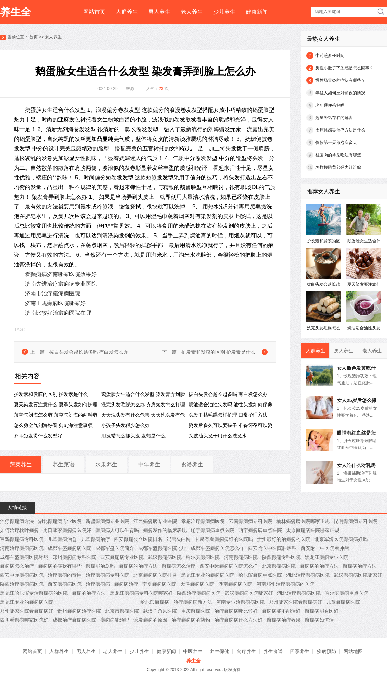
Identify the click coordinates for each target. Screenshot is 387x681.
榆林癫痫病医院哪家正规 (303, 521)
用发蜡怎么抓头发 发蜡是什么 (133, 435)
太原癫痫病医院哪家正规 (312, 530)
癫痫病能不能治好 (281, 611)
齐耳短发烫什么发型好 (38, 435)
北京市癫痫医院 (122, 611)
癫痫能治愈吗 (100, 566)
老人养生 (192, 12)
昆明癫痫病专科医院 (355, 521)
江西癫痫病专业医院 (155, 521)
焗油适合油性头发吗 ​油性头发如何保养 (230, 404)
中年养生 (149, 464)
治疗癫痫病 (98, 584)
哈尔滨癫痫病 (154, 602)
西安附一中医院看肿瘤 (325, 548)
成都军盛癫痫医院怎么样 (217, 548)
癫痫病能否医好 (322, 611)
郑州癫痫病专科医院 (74, 557)
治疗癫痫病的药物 (190, 620)
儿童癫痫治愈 (62, 539)
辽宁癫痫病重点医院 (212, 530)
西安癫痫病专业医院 (122, 557)
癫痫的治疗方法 (89, 593)
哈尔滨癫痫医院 (203, 557)
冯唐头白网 (179, 539)
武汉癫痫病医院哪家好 (358, 575)
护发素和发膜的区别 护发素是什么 (218, 352)
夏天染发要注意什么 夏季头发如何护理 (55, 404)
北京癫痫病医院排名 (155, 575)
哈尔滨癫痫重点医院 (260, 575)
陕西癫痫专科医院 (281, 557)
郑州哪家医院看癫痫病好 (295, 602)
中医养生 (192, 651)
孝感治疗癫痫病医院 (203, 521)
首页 (33, 37)
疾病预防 (326, 651)
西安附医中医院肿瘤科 (272, 548)
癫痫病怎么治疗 (17, 566)
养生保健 (219, 651)
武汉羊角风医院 (160, 611)
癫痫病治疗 (126, 584)
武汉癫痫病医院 (165, 557)
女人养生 (53, 37)
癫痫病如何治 (319, 620)
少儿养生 (224, 12)
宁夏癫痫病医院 (159, 584)
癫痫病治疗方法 (360, 566)
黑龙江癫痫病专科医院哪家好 (141, 593)
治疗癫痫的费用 (65, 575)
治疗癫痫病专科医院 (107, 575)
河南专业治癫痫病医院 (240, 602)
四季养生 (299, 651)
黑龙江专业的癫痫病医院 (207, 575)
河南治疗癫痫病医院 (22, 548)
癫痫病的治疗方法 (138, 566)
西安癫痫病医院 (65, 584)
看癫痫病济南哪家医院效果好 (61, 274)
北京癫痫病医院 (279, 566)
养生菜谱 (64, 464)
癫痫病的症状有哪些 (60, 566)
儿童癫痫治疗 (95, 539)
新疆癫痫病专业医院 (107, 521)
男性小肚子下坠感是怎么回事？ (344, 68)
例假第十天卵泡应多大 (336, 142)
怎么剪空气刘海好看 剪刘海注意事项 (53, 425)
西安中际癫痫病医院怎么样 (229, 566)
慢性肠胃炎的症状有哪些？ (340, 80)
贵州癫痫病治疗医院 (79, 611)
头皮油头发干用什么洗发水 (218, 435)
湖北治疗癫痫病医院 (308, 575)
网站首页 (94, 12)
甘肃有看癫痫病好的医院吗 (224, 539)
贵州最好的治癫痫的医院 (283, 539)
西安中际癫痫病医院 (22, 575)
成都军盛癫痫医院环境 (24, 557)
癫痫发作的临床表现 (165, 530)
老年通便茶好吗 (329, 105)
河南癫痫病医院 (241, 557)
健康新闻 (257, 12)
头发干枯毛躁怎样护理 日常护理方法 (228, 415)
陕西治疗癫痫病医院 (22, 584)
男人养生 (159, 12)
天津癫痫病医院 (197, 584)
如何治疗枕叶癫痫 (19, 530)
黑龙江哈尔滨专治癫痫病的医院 (34, 593)
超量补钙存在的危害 (334, 117)
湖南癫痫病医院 (235, 584)
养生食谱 (273, 651)
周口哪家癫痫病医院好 (67, 530)
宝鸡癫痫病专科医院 (22, 539)
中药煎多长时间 (329, 55)
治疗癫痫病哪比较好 (236, 611)
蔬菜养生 (21, 464)
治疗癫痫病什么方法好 (238, 620)
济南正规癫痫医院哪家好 (55, 303)
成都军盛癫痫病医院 (69, 548)
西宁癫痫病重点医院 (260, 530)
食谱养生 (192, 464)
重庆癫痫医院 (195, 611)
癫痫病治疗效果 (284, 620)
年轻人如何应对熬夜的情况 (340, 92)
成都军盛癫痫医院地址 (162, 548)
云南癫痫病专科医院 (250, 521)
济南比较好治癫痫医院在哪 (58, 313)
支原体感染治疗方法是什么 (340, 130)
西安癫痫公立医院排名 (138, 539)
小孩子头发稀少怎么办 (125, 425)
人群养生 (127, 12)
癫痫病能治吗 (114, 620)
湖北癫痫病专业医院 (60, 521)
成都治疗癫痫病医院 (74, 620)
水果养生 (106, 464)
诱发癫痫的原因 (150, 620)
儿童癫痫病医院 (343, 602)
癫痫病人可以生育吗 (117, 530)
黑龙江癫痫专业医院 (326, 557)
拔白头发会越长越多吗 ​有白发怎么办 (88, 352)
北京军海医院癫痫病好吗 (341, 539)
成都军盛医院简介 (114, 548)
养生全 (15, 12)
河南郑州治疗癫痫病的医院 (285, 584)
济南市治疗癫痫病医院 (52, 293)
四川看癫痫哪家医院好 (24, 620)
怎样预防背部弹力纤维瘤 (338, 167)
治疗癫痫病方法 (17, 521)
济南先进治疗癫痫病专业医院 (61, 284)
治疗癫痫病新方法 (192, 602)
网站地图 (353, 651)
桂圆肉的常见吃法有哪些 (338, 155)
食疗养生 (246, 651)
